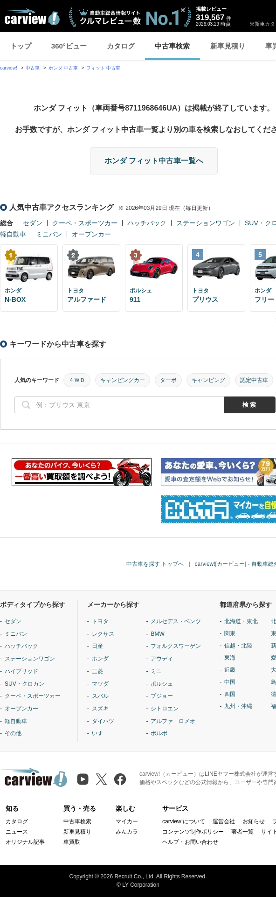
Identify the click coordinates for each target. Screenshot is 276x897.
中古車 (33, 67)
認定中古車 (254, 380)
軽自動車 (13, 234)
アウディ (162, 658)
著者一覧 (242, 831)
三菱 (97, 671)
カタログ (121, 46)
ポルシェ (162, 684)
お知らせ (253, 821)
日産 (97, 646)
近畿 (229, 670)
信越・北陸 (238, 645)
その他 (13, 733)
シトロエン (165, 708)
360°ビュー (69, 46)
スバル (100, 696)
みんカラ (127, 831)
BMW (157, 634)
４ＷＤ (77, 380)
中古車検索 (172, 46)
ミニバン (49, 234)
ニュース (17, 831)
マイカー (127, 821)
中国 (229, 682)
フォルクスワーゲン (176, 646)
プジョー (162, 696)
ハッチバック (146, 223)
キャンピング (208, 380)
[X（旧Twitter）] (101, 779)
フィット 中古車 (103, 67)
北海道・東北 (241, 621)
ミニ (156, 671)
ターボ (168, 380)
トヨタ (100, 621)
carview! (8, 67)
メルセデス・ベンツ (176, 621)
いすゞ (100, 733)
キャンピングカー (122, 380)
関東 (229, 633)
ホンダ (100, 658)
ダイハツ (103, 721)
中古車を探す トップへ (155, 564)
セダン (32, 223)
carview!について (183, 821)
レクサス (103, 634)
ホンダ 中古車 (63, 67)
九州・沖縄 (238, 706)
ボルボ (159, 733)
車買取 (71, 842)
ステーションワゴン (205, 223)
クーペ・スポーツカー (84, 223)
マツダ (100, 684)
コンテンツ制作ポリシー (193, 831)
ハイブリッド (21, 671)
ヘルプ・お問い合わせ (190, 842)
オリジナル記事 (25, 842)
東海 (229, 657)
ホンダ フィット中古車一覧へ (153, 161)
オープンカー (91, 234)
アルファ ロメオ (173, 721)
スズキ (100, 708)
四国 (229, 694)
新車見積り (227, 46)
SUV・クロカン (24, 684)
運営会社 (224, 821)
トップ (20, 46)
